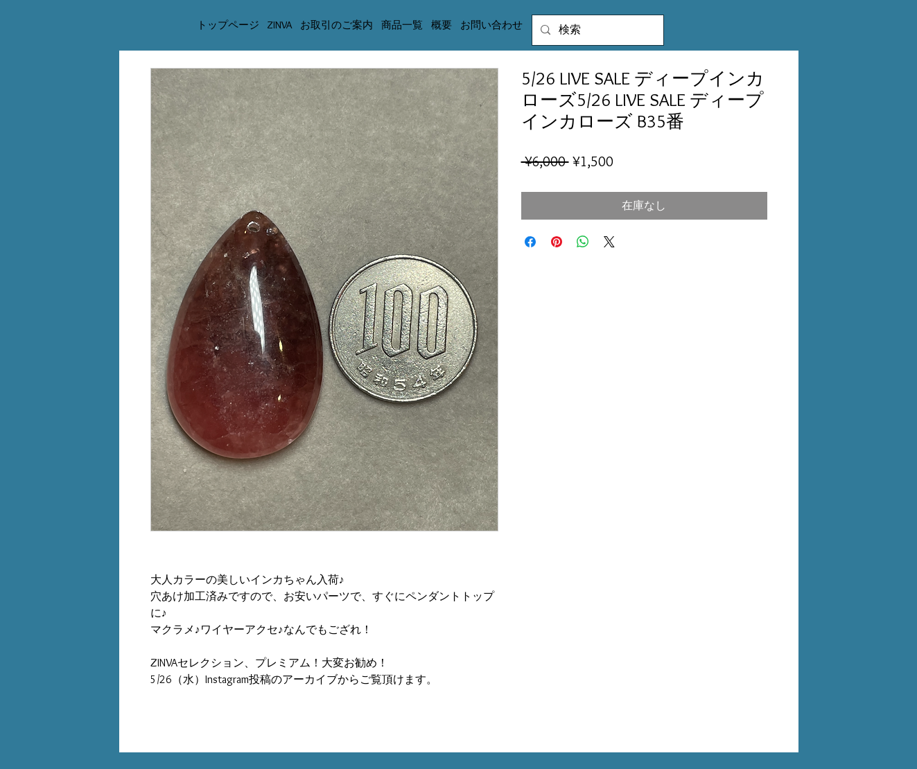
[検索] (596, 30)
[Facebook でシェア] (530, 241)
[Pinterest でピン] (556, 241)
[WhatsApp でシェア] (583, 241)
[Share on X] (609, 241)
